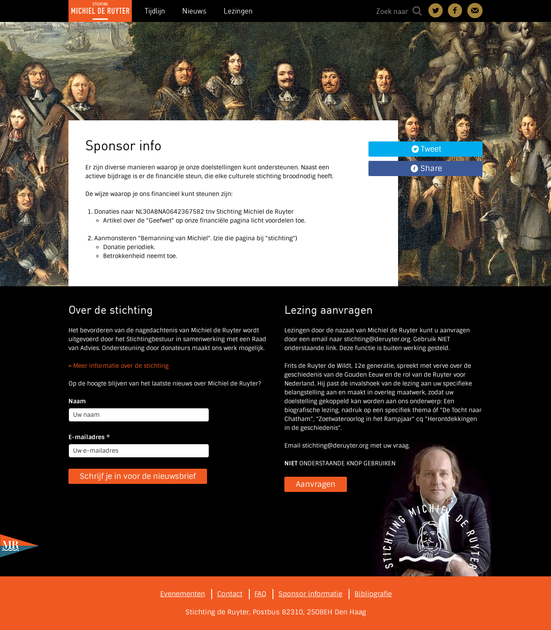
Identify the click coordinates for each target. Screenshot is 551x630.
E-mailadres (89, 437)
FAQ (260, 593)
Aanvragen (316, 484)
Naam (77, 401)
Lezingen (238, 10)
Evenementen (182, 593)
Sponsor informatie (310, 593)
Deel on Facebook (455, 10)
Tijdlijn (155, 10)
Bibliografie (373, 593)
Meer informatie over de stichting (121, 365)
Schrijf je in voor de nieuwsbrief (138, 476)
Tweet (431, 149)
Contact (475, 10)
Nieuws (194, 10)
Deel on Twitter (436, 10)
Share (431, 168)
